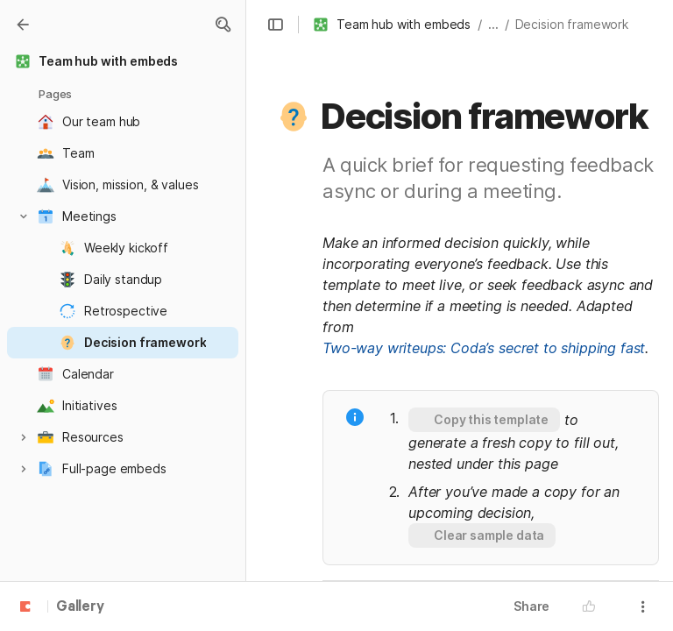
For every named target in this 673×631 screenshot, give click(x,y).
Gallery (80, 607)
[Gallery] (23, 24)
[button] (222, 24)
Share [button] (531, 606)
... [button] (493, 24)
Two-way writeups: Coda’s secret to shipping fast (483, 348)
